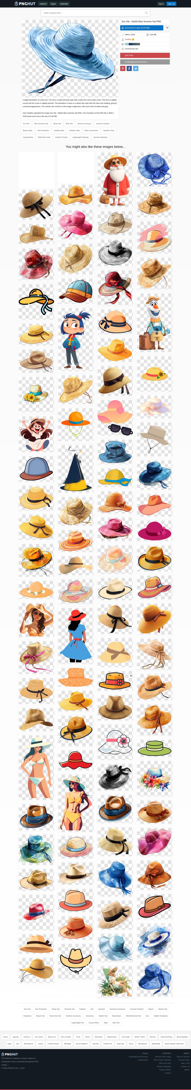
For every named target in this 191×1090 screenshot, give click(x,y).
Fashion (82, 1009)
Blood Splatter (182, 1037)
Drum (131, 1044)
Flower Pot (108, 1044)
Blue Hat (69, 124)
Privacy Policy (184, 1060)
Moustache (142, 1044)
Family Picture (53, 1044)
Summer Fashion (103, 124)
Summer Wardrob (100, 137)
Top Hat (95, 1044)
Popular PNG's (165, 1070)
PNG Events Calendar (162, 1060)
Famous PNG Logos (163, 1057)
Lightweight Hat (77, 1023)
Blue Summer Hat (41, 124)
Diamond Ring (166, 1037)
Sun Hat (26, 124)
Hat (92, 1009)
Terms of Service (183, 1057)
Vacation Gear (108, 130)
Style (106, 1023)
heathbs (128, 39)
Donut (87, 1037)
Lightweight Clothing (80, 137)
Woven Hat (162, 1009)
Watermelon (112, 1037)
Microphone (28, 1044)
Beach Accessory (84, 124)
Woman (153, 1037)
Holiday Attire (59, 130)
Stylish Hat (103, 1016)
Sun (147, 1016)
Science (27, 1037)
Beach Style (27, 130)
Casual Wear (28, 137)
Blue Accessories (91, 130)
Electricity (98, 1037)
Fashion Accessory (73, 1016)
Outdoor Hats (74, 130)
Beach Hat (40, 1016)
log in (161, 4)
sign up (171, 4)
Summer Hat (69, 1009)
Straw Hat (57, 124)
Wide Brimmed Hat (133, 1016)
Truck (78, 1037)
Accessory (90, 1016)
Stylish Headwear (161, 1016)
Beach (150, 1009)
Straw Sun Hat (55, 1016)
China (5, 1037)
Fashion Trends (61, 137)
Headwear (27, 1016)
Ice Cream (39, 1037)
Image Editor (143, 1060)
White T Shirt (140, 1037)
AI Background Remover (136, 62)
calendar (64, 4)
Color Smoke (66, 1037)
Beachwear (116, 1016)
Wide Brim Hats (44, 137)
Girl (17, 1044)
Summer (101, 1009)
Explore (168, 1073)
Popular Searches (164, 1066)
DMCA (187, 1070)
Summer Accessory (117, 1009)
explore (43, 4)
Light (9, 1044)
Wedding (67, 1044)
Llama (40, 1044)
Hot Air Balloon (82, 1044)
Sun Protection (43, 130)
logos (53, 4)
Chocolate (126, 1037)
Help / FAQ (185, 1063)
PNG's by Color (165, 1063)
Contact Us (185, 1066)
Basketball (156, 1044)
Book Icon (52, 1037)
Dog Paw (120, 1044)
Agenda (16, 1037)
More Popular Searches (174, 1044)
